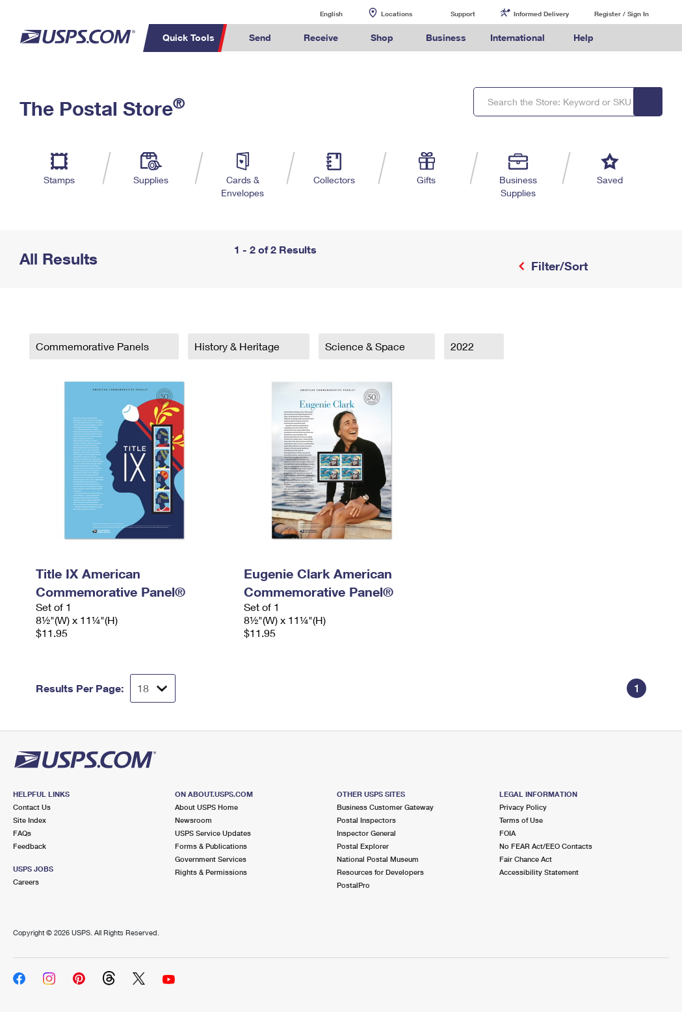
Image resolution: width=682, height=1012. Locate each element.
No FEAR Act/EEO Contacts (545, 846)
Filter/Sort (558, 266)
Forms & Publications (211, 846)
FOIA (507, 833)
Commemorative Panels (93, 346)
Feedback (29, 846)
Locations (396, 14)
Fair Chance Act (525, 859)
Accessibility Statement (539, 872)
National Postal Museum (378, 859)
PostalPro (353, 885)
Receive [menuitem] (321, 37)
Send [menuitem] (260, 37)
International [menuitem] (517, 37)
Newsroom (193, 820)
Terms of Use (521, 820)
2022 (464, 346)
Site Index (29, 820)
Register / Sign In (621, 14)
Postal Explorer (363, 846)
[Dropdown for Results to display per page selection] (153, 688)
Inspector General (366, 833)
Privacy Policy (523, 807)
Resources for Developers (380, 872)
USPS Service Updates (213, 833)
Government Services (210, 859)
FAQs (22, 833)
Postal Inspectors (366, 820)
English (318, 13)
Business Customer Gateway (385, 807)
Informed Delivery (541, 14)
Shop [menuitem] (382, 37)
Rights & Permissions (211, 872)
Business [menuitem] (446, 37)
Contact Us (32, 807)
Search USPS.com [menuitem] (627, 38)
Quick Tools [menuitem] (189, 37)
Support (463, 14)
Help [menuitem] (583, 37)
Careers (26, 881)
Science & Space (366, 346)
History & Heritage (238, 346)
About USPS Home (206, 807)
